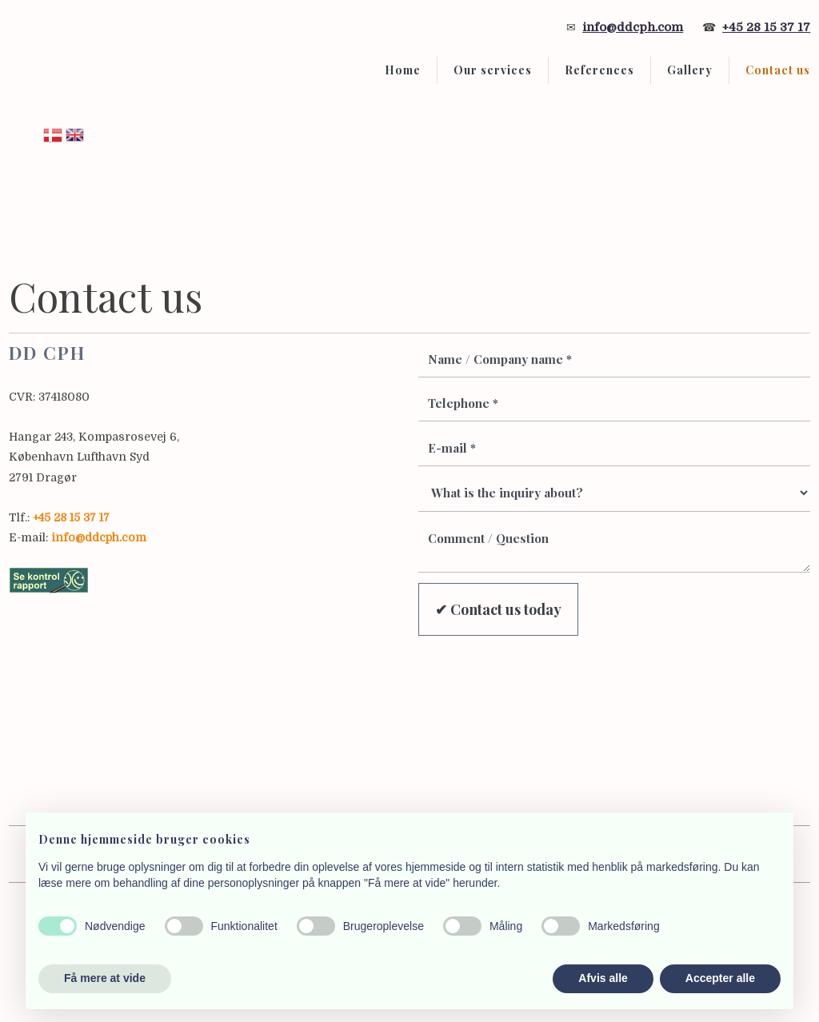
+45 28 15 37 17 (766, 27)
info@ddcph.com (632, 27)
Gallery (690, 70)
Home (403, 70)
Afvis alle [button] (602, 978)
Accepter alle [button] (720, 978)
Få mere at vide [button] (105, 978)
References (599, 70)
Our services (492, 70)
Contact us (777, 70)
